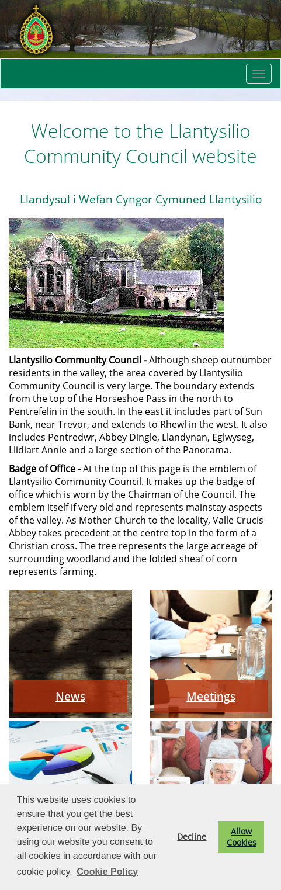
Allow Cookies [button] (241, 837)
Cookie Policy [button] (107, 872)
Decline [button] (191, 836)
